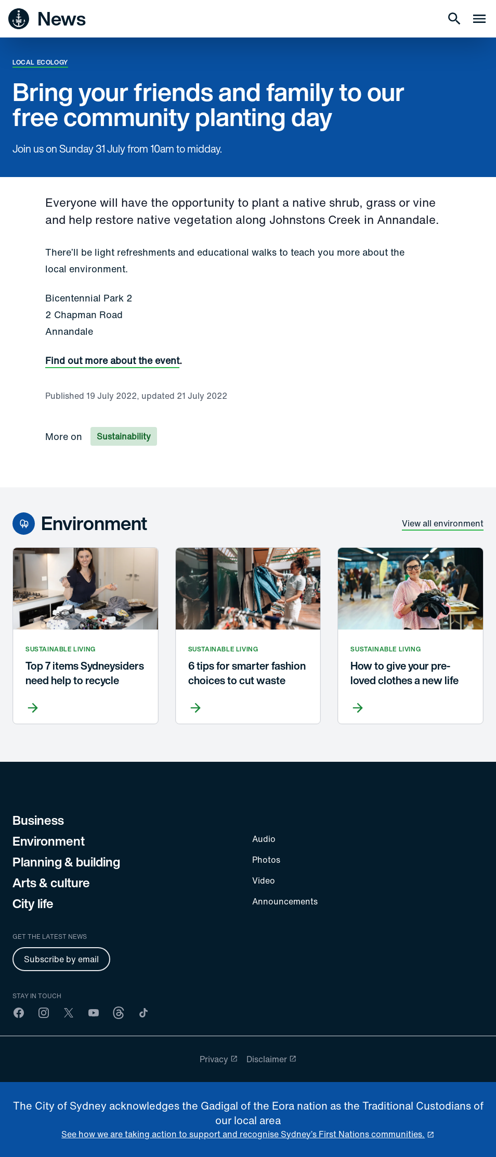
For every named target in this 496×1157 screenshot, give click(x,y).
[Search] (454, 18)
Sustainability (124, 436)
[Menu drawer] (479, 18)
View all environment (443, 523)
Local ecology (40, 62)
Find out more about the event (112, 360)
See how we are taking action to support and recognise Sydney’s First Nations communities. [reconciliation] (243, 1134)
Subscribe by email (61, 959)
